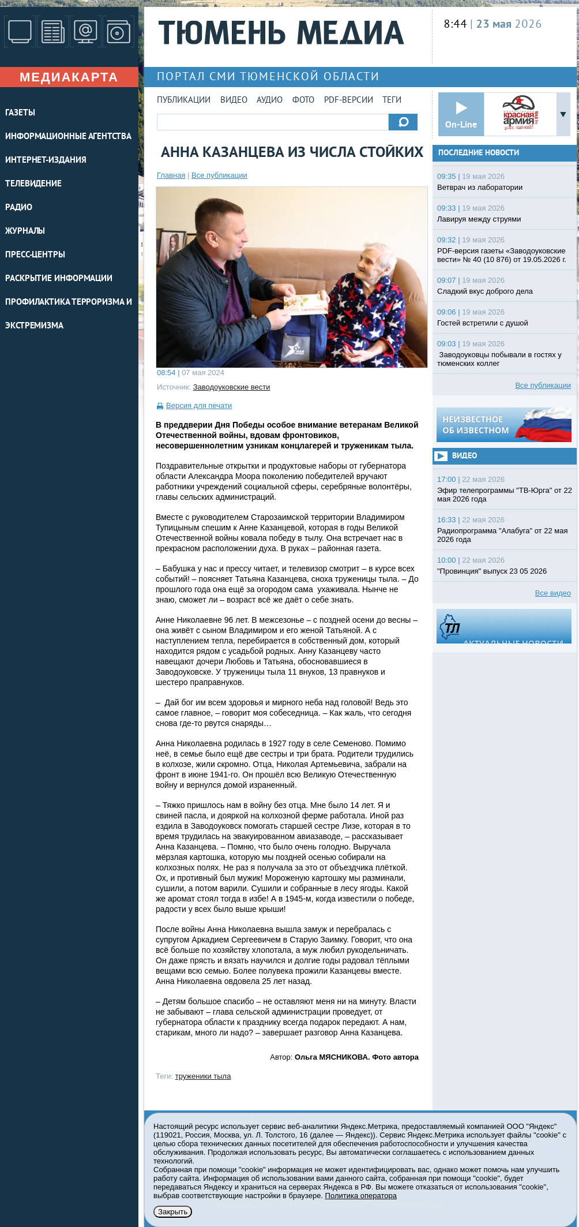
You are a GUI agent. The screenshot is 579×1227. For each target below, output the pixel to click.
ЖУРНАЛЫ (25, 231)
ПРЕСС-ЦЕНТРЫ (35, 255)
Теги (391, 100)
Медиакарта (69, 77)
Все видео (553, 593)
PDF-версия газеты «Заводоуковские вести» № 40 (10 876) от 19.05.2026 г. (501, 255)
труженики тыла (203, 1076)
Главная (171, 175)
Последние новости (478, 153)
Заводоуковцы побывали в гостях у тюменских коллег (499, 359)
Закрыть (172, 1211)
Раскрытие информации (58, 279)
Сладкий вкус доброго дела (485, 291)
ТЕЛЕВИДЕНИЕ (33, 184)
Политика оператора (361, 1195)
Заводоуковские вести (231, 387)
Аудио (270, 100)
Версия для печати (199, 405)
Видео (233, 100)
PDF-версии (348, 100)
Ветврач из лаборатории (479, 187)
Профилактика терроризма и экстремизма (68, 314)
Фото (303, 100)
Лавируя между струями (479, 219)
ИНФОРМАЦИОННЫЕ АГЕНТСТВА (68, 137)
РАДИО (18, 208)
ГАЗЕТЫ (20, 113)
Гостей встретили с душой (482, 323)
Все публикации (219, 175)
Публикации (183, 100)
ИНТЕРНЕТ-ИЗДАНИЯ (45, 160)
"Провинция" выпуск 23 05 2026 (492, 571)
